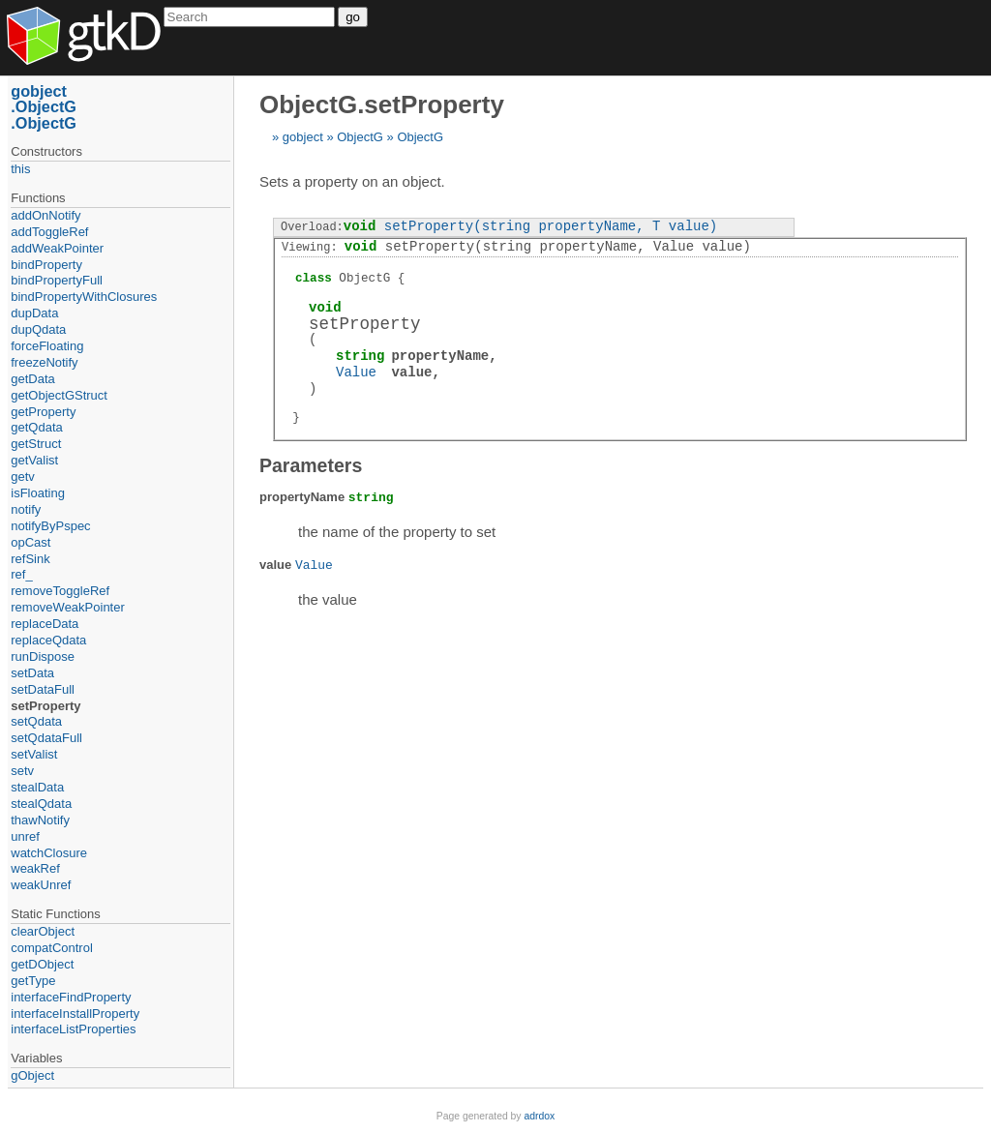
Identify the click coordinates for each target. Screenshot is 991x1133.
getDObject (42, 964)
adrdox (539, 1116)
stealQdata (41, 803)
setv (22, 770)
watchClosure (49, 853)
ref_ (21, 574)
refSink (30, 559)
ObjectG (360, 137)
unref (25, 836)
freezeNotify (44, 362)
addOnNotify (45, 215)
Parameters (310, 465)
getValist (34, 460)
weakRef (35, 868)
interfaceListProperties (73, 1029)
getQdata (37, 427)
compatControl (52, 947)
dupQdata (38, 329)
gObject (32, 1075)
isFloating (38, 493)
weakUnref (41, 885)
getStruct (36, 443)
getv (23, 476)
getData (33, 379)
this (20, 169)
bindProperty (46, 264)
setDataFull (43, 689)
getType (33, 980)
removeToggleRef (60, 590)
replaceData (44, 623)
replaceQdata (48, 640)
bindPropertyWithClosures (84, 296)
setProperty (45, 706)
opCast (30, 542)
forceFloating (47, 346)
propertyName (440, 355)
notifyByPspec (50, 526)
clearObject (43, 931)
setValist (34, 754)
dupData (34, 313)
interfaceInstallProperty (75, 1013)
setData (32, 673)
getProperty (43, 411)
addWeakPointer (57, 248)
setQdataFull (46, 737)
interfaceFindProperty (71, 997)
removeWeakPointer (68, 607)
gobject (303, 137)
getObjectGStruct (59, 395)
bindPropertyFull (57, 280)
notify (26, 509)
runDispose (43, 656)
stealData (37, 787)
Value (356, 372)
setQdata (36, 721)
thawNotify (40, 820)
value (411, 372)
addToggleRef (49, 231)
